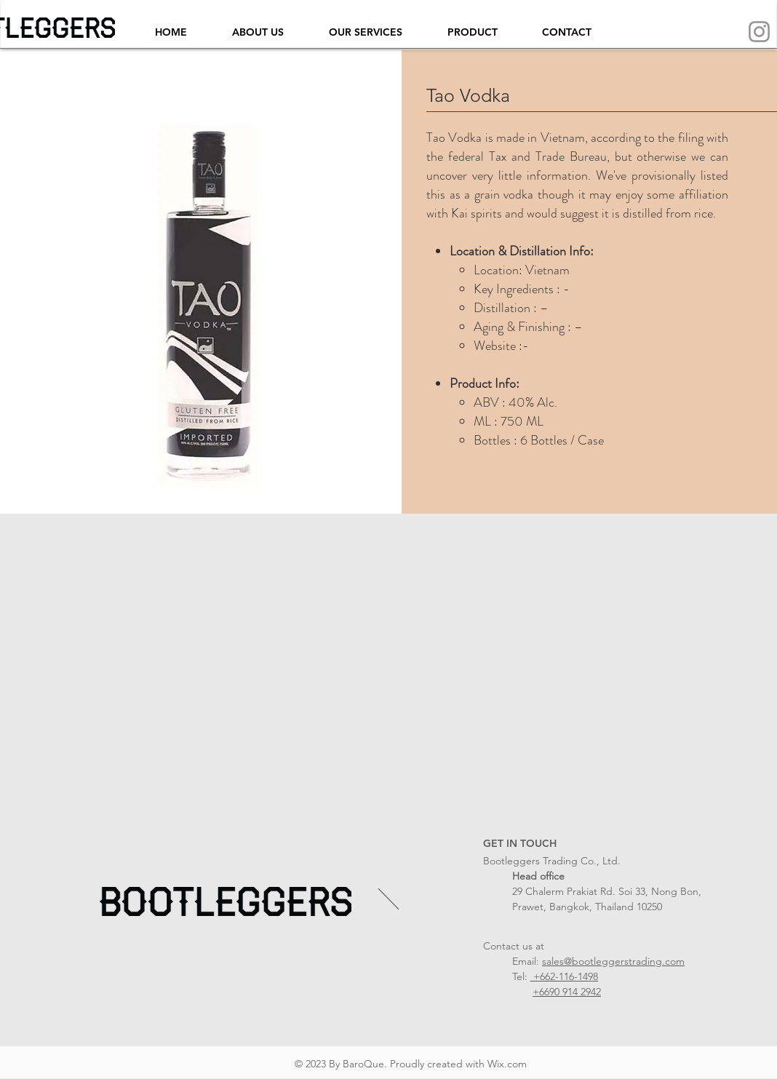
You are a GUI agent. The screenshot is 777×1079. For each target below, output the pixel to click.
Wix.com (507, 1063)
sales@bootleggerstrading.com (613, 961)
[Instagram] (759, 31)
